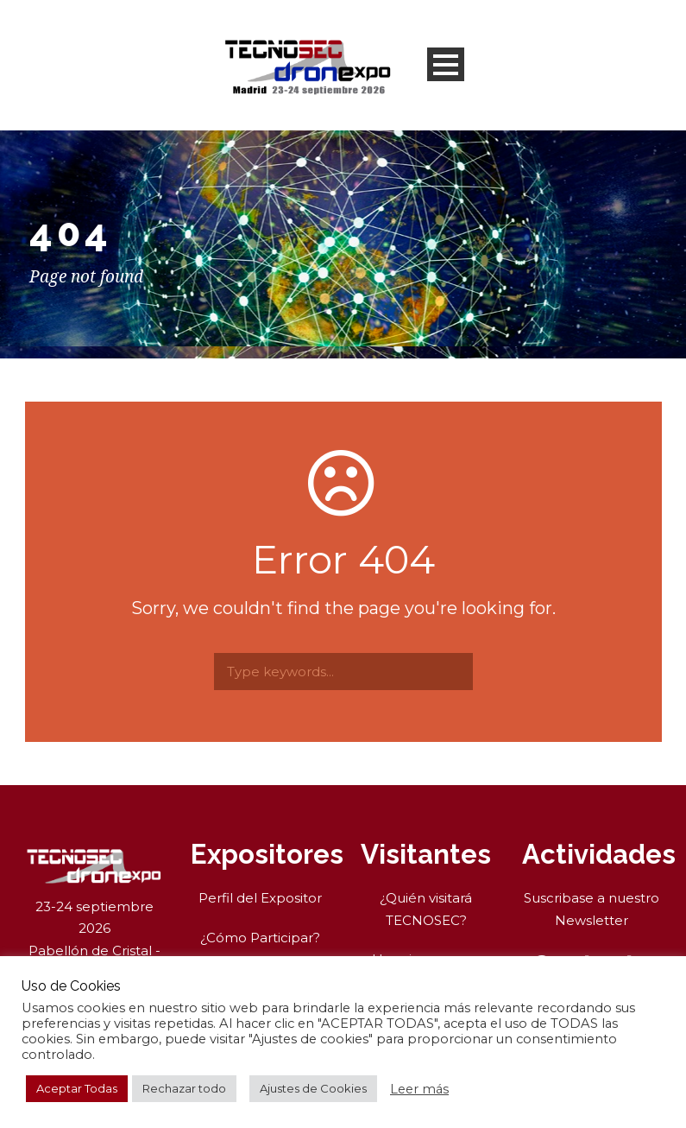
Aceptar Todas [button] (76, 1088)
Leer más (419, 1089)
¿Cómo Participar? (260, 937)
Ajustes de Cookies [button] (313, 1088)
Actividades (599, 854)
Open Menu (445, 64)
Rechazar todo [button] (184, 1088)
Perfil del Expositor (260, 898)
